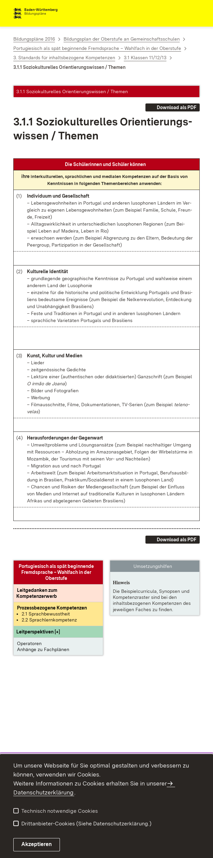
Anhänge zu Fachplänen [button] (43, 649)
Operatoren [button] (29, 643)
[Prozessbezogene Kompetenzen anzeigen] (52, 607)
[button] (38, 631)
